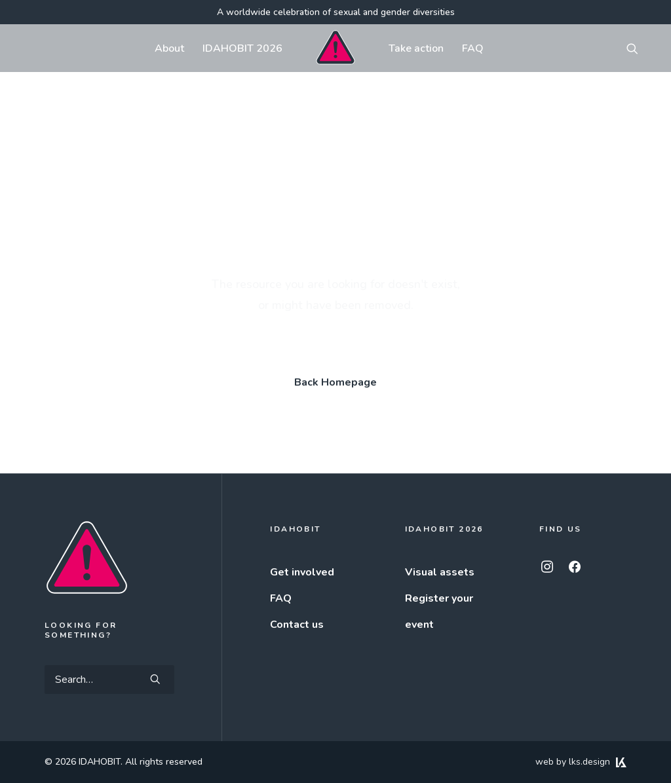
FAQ (473, 48)
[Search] (109, 679)
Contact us (297, 624)
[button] (638, 48)
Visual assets (439, 572)
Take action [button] (416, 48)
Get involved (302, 572)
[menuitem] (169, 48)
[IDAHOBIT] (335, 48)
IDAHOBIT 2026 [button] (242, 48)
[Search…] (109, 679)
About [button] (169, 48)
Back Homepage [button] (335, 382)
